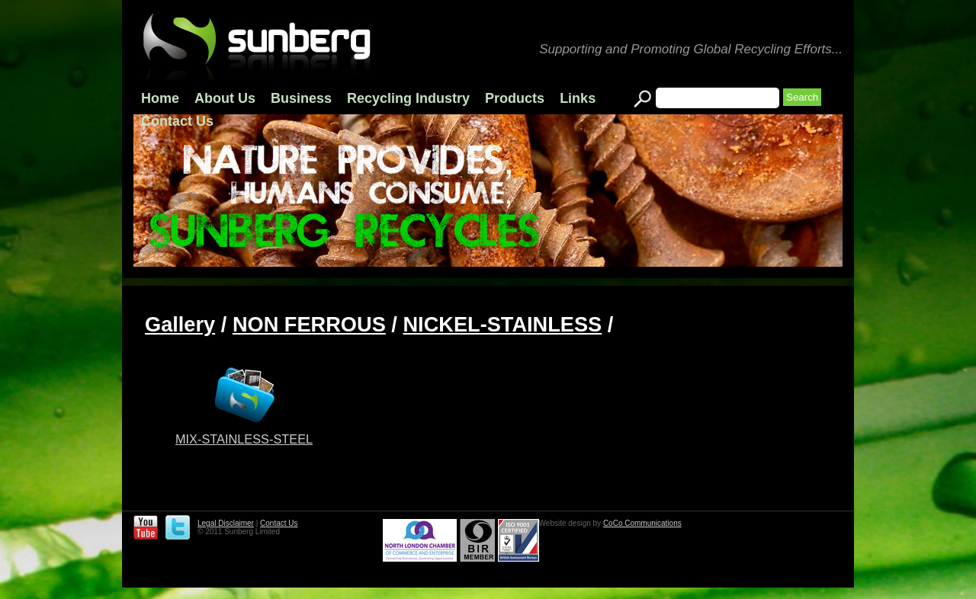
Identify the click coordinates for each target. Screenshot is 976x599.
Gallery (180, 324)
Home (160, 98)
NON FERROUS (309, 324)
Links (578, 98)
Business (301, 98)
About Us (224, 98)
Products (514, 98)
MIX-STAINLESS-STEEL (244, 439)
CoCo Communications (642, 523)
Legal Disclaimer (225, 523)
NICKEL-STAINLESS (502, 324)
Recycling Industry (408, 98)
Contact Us (177, 121)
